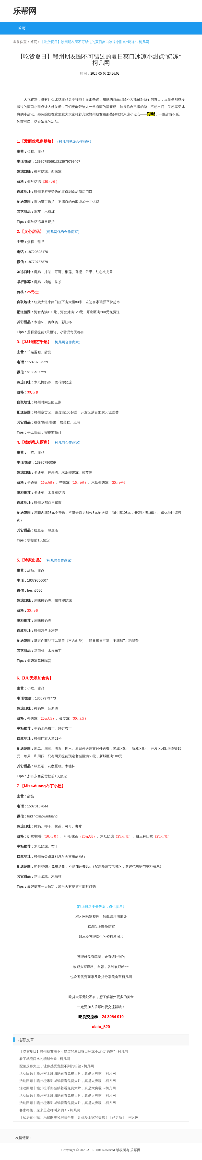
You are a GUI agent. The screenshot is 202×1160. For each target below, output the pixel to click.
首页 (22, 28)
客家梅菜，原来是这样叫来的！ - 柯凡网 (50, 1110)
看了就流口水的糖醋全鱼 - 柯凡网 (44, 1059)
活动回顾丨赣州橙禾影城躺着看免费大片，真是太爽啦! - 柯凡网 (67, 1073)
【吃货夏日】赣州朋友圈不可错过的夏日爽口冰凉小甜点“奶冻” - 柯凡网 (94, 42)
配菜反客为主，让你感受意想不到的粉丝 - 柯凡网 (56, 1066)
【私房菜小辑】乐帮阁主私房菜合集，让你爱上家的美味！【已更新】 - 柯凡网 (79, 1117)
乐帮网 (24, 11)
